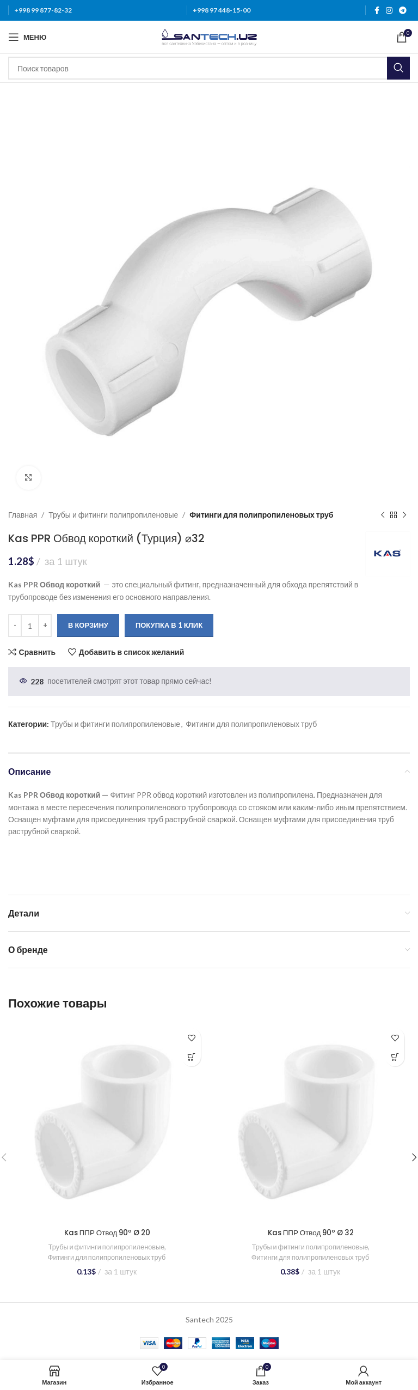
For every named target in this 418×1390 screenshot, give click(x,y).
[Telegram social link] (403, 10)
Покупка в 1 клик (169, 625)
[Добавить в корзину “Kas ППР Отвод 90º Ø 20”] (191, 1056)
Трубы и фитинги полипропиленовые (113, 514)
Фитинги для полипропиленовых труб (262, 514)
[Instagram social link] (389, 10)
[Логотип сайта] (209, 36)
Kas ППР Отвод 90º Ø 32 (311, 1232)
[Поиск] (209, 68)
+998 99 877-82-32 (43, 10)
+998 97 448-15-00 (221, 10)
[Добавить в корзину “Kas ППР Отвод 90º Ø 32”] (394, 1056)
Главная (22, 514)
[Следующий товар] (404, 515)
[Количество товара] (30, 625)
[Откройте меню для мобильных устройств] (27, 37)
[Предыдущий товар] (382, 515)
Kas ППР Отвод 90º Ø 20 (107, 1232)
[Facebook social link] (377, 10)
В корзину (88, 625)
